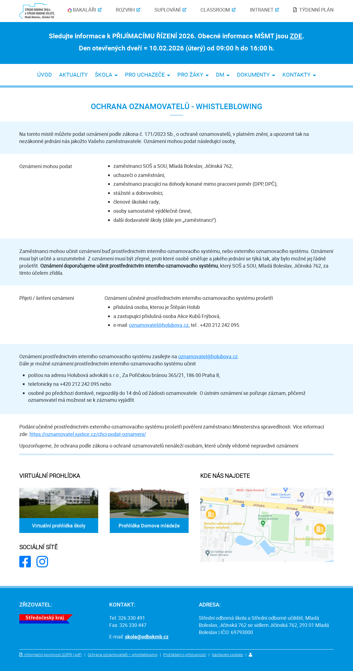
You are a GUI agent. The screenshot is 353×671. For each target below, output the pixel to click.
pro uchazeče (145, 74)
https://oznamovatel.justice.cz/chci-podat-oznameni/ (88, 434)
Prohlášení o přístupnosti (184, 654)
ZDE (296, 35)
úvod (44, 74)
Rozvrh (125, 9)
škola (103, 74)
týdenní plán (316, 9)
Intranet (262, 9)
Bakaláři (82, 9)
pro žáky (190, 74)
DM (220, 74)
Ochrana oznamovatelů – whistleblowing (122, 654)
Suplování (167, 9)
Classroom (215, 9)
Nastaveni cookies (227, 654)
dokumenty (253, 74)
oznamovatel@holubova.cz (159, 325)
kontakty (296, 74)
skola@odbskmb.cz (147, 636)
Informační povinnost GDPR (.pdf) (53, 654)
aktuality (73, 74)
